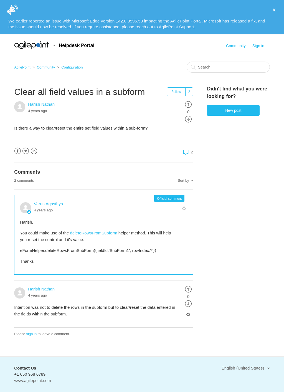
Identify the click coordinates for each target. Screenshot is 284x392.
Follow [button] (176, 92)
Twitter (25, 151)
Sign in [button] (258, 46)
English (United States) (243, 368)
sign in (31, 334)
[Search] (228, 67)
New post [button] (233, 110)
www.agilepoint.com (32, 380)
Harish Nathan (41, 104)
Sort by (183, 180)
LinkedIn (34, 151)
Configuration (72, 67)
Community (236, 46)
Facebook (17, 151)
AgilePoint (22, 67)
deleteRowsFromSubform (94, 233)
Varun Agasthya (48, 203)
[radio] (188, 104)
